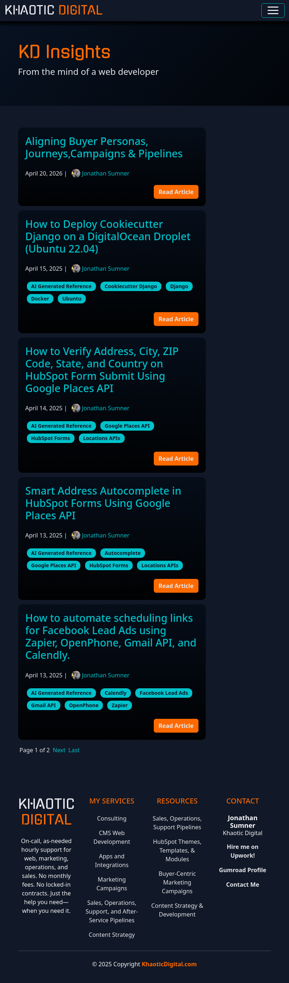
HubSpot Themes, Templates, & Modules (177, 850)
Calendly (116, 692)
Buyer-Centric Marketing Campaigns (177, 882)
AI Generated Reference (61, 286)
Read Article (175, 192)
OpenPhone (84, 705)
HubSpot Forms (50, 438)
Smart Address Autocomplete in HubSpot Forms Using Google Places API (103, 503)
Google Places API (127, 425)
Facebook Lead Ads (164, 692)
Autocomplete (123, 552)
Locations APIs (101, 438)
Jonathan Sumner (105, 173)
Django (179, 286)
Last (74, 750)
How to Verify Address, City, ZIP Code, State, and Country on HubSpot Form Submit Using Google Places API (102, 369)
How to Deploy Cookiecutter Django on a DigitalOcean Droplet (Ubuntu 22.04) (108, 236)
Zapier (120, 705)
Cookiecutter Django (131, 286)
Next (59, 750)
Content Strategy (112, 935)
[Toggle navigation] (273, 10)
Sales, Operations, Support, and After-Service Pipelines (111, 911)
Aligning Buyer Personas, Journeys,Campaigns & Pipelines (104, 147)
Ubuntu (71, 298)
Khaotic (53, 10)
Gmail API (43, 705)
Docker (40, 298)
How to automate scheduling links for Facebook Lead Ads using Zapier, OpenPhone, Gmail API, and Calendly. (111, 636)
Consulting (112, 818)
